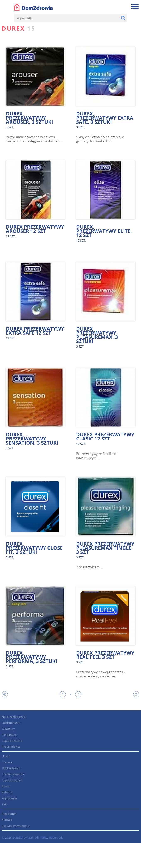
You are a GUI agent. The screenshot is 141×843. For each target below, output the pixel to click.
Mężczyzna (9, 798)
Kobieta (7, 792)
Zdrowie (7, 762)
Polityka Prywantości (16, 826)
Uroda (6, 756)
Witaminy (8, 729)
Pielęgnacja (9, 735)
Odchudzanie (11, 723)
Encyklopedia (11, 747)
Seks (5, 804)
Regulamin (9, 814)
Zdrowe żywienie (13, 774)
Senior (6, 786)
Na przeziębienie (13, 717)
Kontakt (7, 820)
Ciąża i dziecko (12, 741)
